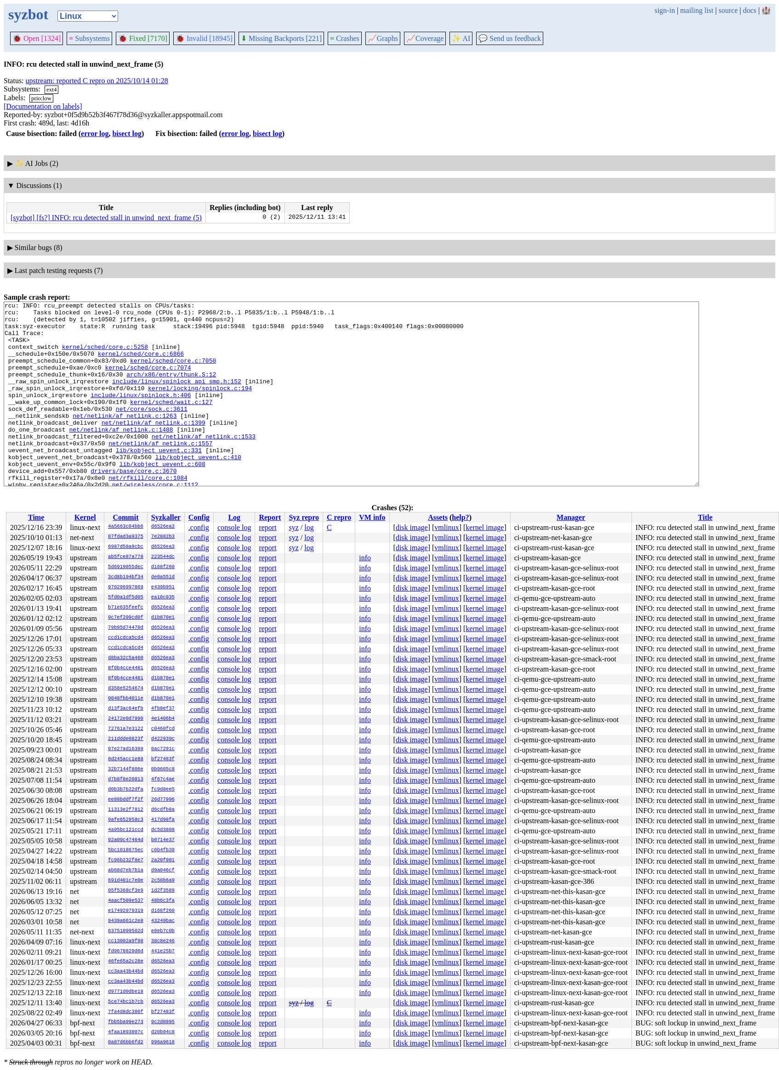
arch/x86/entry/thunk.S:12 (171, 389)
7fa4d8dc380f (125, 1012)
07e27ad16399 (125, 749)
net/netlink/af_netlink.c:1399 (153, 447)
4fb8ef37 (163, 709)
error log (94, 133)
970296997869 (125, 587)
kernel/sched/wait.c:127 (171, 422)
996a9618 (163, 1042)
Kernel (85, 517)
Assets (438, 517)
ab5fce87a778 (125, 557)
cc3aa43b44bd (125, 971)
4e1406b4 (163, 719)
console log (234, 527)
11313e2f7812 (125, 810)
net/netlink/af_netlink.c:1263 (124, 439)
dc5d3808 (163, 830)
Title (705, 517)
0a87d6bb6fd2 (125, 1042)
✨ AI (461, 38)
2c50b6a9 (163, 880)
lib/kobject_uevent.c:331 (159, 480)
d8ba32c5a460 (125, 658)
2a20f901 (163, 860)
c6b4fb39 (163, 850)
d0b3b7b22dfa (125, 789)
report (267, 527)
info (365, 558)
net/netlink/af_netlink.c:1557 (160, 472)
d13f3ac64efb (125, 709)
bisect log (127, 133)
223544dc (163, 557)
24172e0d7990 (125, 719)
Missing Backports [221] (281, 38)
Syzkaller (166, 517)
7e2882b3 (163, 537)
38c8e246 (163, 941)
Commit (125, 517)
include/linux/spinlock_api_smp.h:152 (176, 397)
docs (749, 10)
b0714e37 (163, 840)
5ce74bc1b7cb (125, 1002)
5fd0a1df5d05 (125, 597)
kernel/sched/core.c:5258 (105, 356)
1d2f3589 (163, 891)
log (308, 527)
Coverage (425, 38)
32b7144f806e (125, 769)
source (728, 10)
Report (270, 517)
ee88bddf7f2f (125, 800)
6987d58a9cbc (125, 547)
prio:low (41, 98)
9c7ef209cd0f (125, 618)
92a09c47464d (125, 840)
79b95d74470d (125, 628)
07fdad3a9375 (125, 537)
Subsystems (89, 38)
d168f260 (163, 567)
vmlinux (446, 527)
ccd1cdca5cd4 (125, 638)
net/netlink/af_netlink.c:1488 (121, 455)
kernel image (485, 527)
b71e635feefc (125, 607)
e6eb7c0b (163, 931)
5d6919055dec (125, 567)
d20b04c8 (163, 1032)
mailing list (696, 10)
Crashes (344, 38)
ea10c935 (163, 597)
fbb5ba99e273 (125, 1022)
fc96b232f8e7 (125, 860)
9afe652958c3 (125, 820)
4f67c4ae (163, 779)
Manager (571, 517)
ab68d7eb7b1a (125, 870)
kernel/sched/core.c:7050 (173, 373)
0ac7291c (163, 749)
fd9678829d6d (125, 951)
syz (293, 527)
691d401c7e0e (125, 880)
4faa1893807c (125, 1032)
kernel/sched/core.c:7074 (148, 381)
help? (460, 517)
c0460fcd (163, 729)
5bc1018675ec (125, 850)
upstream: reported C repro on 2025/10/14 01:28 (97, 81)
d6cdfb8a (163, 810)
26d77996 (163, 800)
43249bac (163, 921)
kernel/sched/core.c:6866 (141, 364)
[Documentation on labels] (43, 106)
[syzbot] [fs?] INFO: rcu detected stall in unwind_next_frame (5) (106, 218)
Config (199, 517)
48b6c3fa (163, 901)
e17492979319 (125, 911)
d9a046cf (163, 870)
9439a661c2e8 (125, 921)
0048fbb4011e (125, 698)
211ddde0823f (125, 739)
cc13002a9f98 (125, 941)
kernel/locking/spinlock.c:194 (200, 406)
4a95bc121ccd (125, 830)
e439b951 (163, 587)
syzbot (28, 14)
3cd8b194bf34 (125, 577)
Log (234, 517)
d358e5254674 (125, 688)
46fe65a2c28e (125, 961)
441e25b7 (163, 951)
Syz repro (304, 517)
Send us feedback (509, 38)
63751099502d (125, 931)
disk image (412, 527)
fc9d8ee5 (163, 789)
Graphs (383, 38)
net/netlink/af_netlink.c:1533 (204, 464)
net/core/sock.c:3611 (152, 431)
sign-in (664, 10)
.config (198, 527)
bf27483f (163, 759)
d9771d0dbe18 (125, 992)
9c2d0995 (163, 1022)
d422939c (163, 739)
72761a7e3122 (125, 729)
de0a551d (163, 577)
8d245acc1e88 (125, 759)
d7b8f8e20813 (125, 779)
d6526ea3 (163, 527)
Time (36, 517)
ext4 (51, 89)
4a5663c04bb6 (125, 527)
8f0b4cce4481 (125, 668)
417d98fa (163, 820)
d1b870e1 (163, 618)
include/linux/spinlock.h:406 (141, 414)
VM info (372, 517)
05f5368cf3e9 (125, 891)
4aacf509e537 (125, 901)
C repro (339, 517)
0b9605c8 (163, 769)
